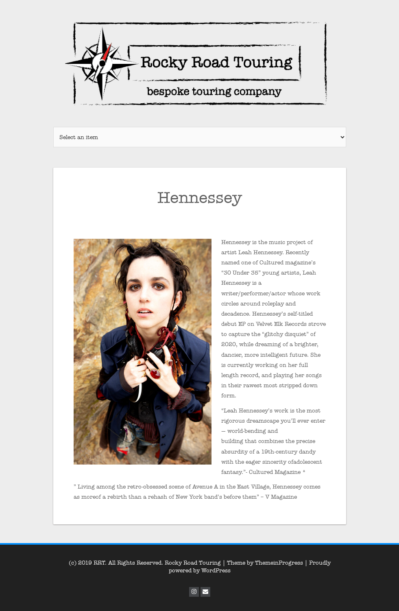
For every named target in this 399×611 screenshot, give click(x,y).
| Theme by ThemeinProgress (262, 562)
